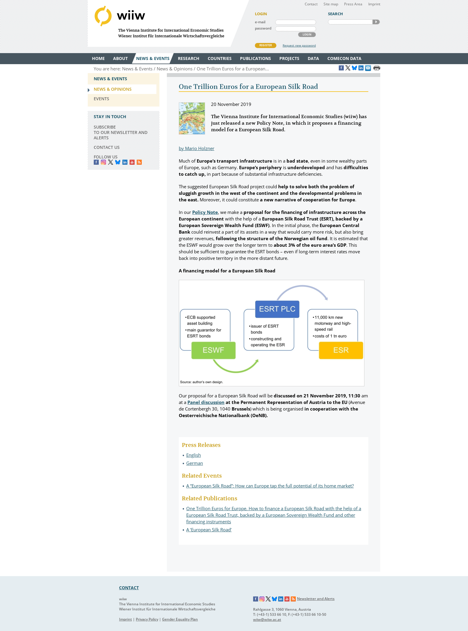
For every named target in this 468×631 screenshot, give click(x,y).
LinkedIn (124, 162)
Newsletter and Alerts (316, 598)
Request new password (299, 45)
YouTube (132, 162)
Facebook (96, 162)
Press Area (353, 4)
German (194, 463)
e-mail (260, 21)
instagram (103, 162)
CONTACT (129, 587)
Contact (311, 4)
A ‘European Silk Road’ (209, 530)
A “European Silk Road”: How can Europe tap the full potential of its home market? (270, 486)
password (263, 28)
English (193, 455)
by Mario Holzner (196, 148)
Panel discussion (205, 402)
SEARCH (376, 22)
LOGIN (307, 34)
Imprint (374, 4)
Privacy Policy (147, 619)
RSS (139, 162)
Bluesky (117, 162)
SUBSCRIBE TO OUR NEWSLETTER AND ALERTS (120, 132)
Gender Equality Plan (180, 619)
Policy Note (205, 212)
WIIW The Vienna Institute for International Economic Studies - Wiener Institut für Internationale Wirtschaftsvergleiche (168, 23)
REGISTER (265, 45)
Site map (331, 4)
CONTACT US (107, 147)
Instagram (262, 599)
